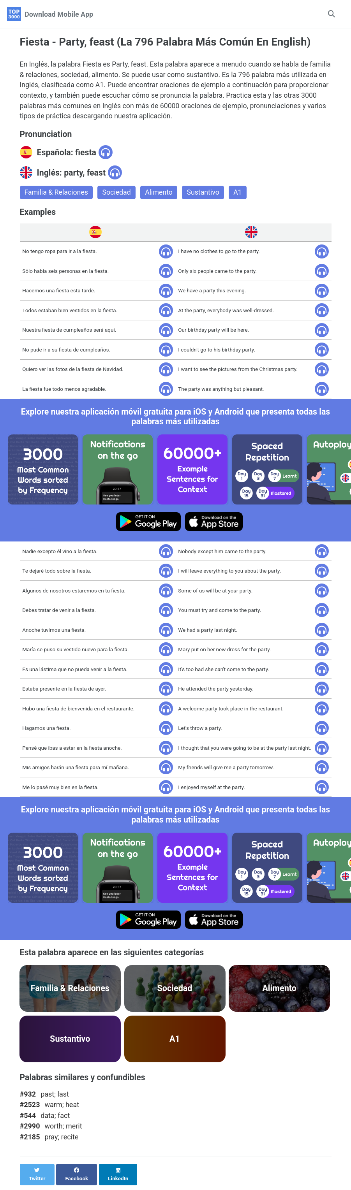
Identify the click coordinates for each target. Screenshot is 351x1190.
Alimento (160, 194)
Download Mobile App (59, 14)
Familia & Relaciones (57, 194)
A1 (240, 194)
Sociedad (117, 194)
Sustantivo (205, 194)
